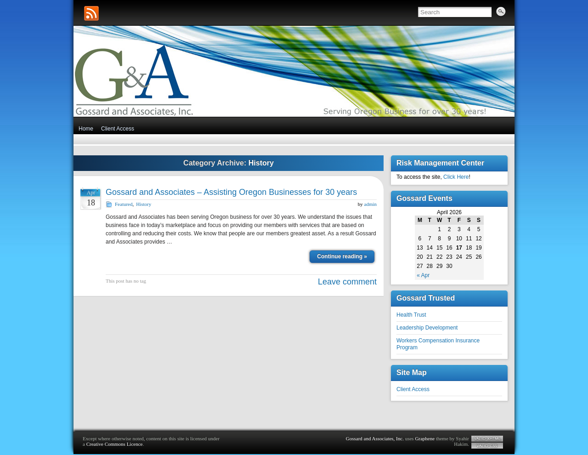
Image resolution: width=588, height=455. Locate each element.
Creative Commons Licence (114, 444)
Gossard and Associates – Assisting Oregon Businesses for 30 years (231, 192)
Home (86, 128)
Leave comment (347, 281)
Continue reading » (342, 256)
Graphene (425, 438)
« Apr (423, 275)
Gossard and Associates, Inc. (375, 438)
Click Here (456, 177)
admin (370, 204)
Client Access (117, 128)
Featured (123, 204)
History (143, 204)
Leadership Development (427, 327)
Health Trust (411, 315)
